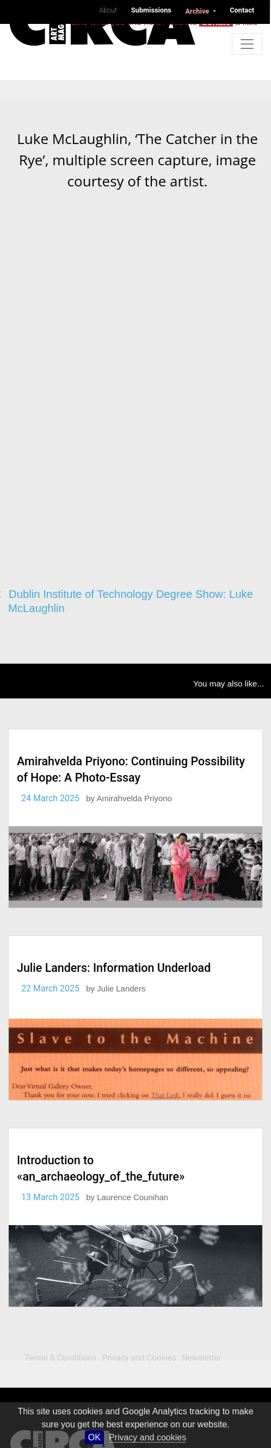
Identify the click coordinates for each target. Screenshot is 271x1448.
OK (94, 1437)
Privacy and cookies (147, 1437)
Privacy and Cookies (139, 1358)
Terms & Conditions (60, 1358)
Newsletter (201, 1358)
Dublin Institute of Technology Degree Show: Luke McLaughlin (130, 601)
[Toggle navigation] (247, 44)
